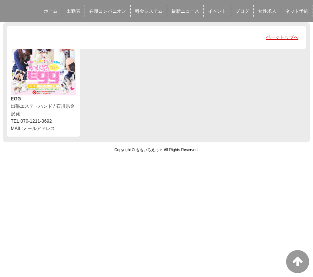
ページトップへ (282, 37)
